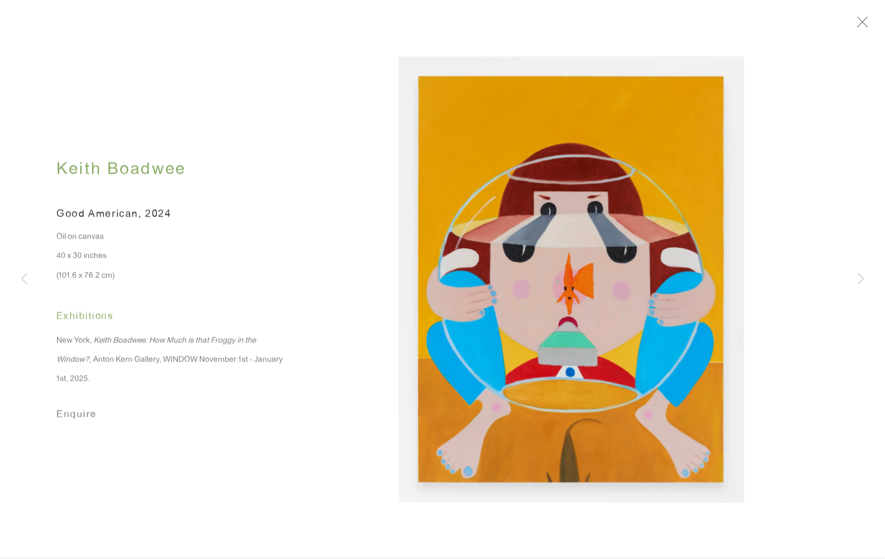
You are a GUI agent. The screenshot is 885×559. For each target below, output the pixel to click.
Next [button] (860, 280)
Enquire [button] (76, 418)
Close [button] (864, 25)
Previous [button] (24, 280)
